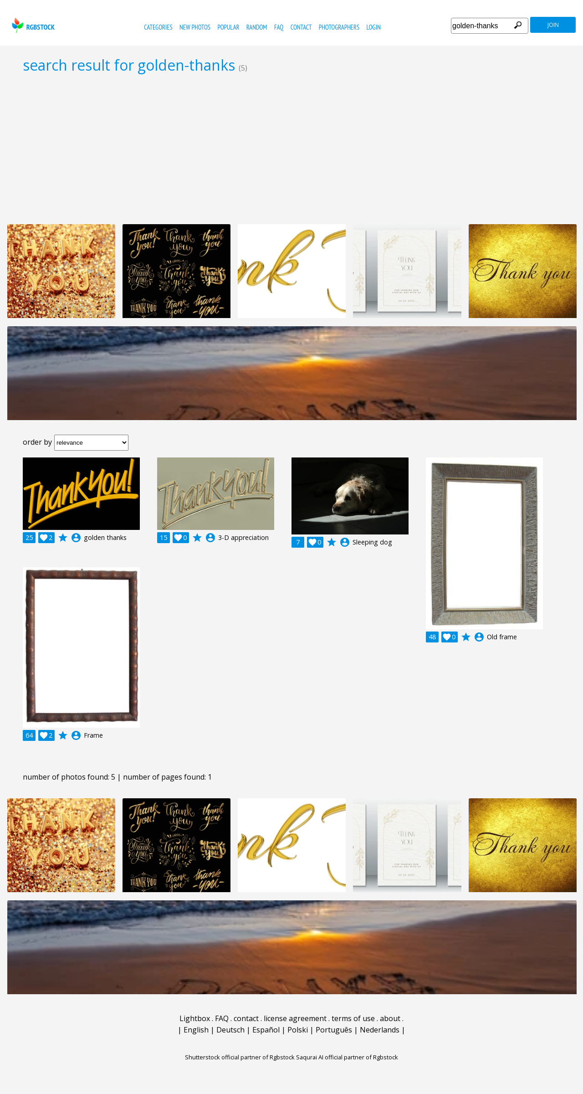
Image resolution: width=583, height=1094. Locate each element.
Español (266, 1030)
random (256, 27)
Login (374, 27)
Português (334, 1030)
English (196, 1030)
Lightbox (194, 1018)
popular (228, 27)
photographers (339, 27)
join (553, 25)
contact (301, 27)
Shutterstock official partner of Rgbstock (240, 1057)
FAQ (278, 27)
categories (158, 27)
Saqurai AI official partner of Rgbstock (347, 1057)
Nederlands (379, 1030)
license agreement (295, 1018)
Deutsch (230, 1030)
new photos (194, 27)
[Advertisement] (291, 148)
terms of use (353, 1018)
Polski (297, 1030)
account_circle (76, 537)
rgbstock (32, 25)
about (390, 1018)
